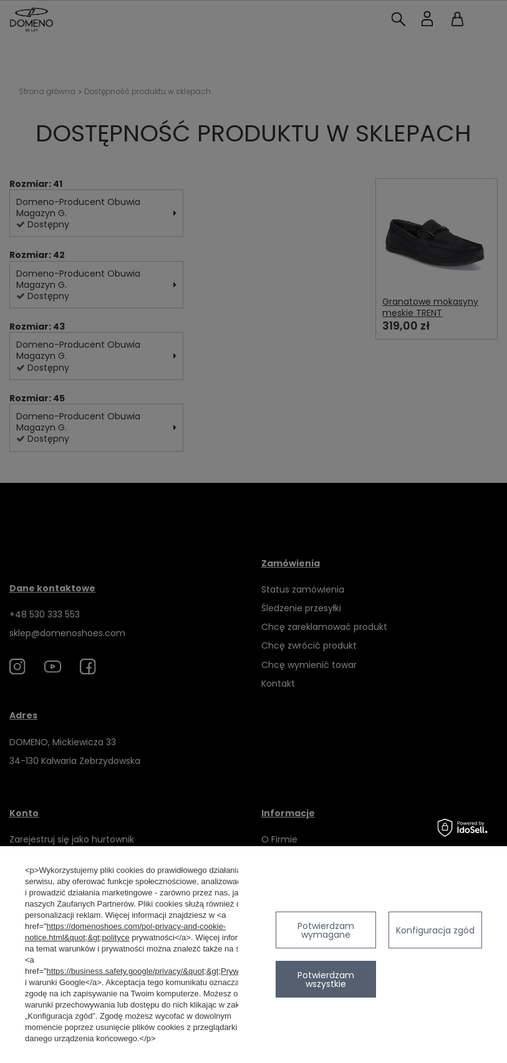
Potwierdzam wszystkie (325, 979)
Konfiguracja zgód (435, 930)
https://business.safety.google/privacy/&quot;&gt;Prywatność (155, 971)
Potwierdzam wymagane (325, 930)
